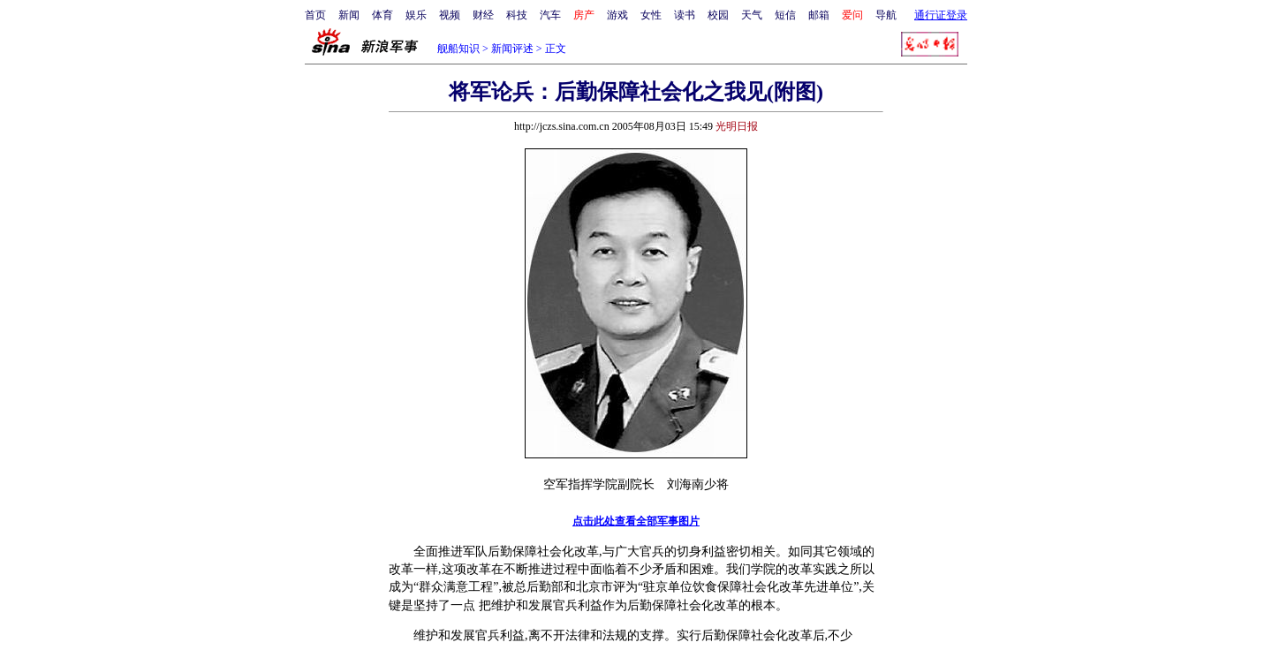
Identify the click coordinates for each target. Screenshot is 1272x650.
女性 (651, 15)
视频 (449, 15)
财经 (483, 15)
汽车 (550, 15)
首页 (315, 15)
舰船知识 (458, 48)
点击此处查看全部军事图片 (636, 521)
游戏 (617, 15)
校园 (718, 15)
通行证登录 (940, 15)
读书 (684, 15)
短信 (785, 15)
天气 (751, 15)
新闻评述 (512, 48)
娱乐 (416, 15)
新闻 (349, 15)
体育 (382, 15)
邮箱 (818, 15)
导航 (886, 15)
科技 (516, 15)
